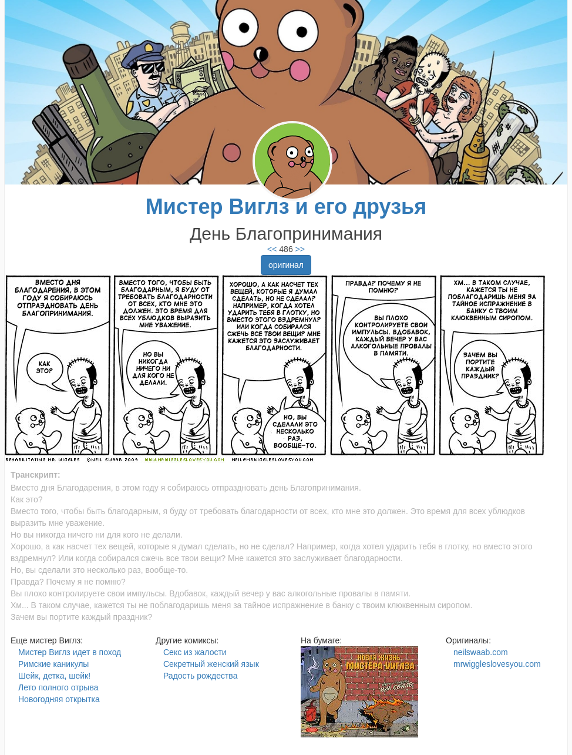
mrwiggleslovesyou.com (497, 664)
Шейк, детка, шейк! (54, 675)
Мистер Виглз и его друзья (286, 206)
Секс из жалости (195, 652)
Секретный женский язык (211, 664)
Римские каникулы (53, 664)
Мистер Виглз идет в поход (69, 652)
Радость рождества (200, 675)
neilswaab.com (480, 652)
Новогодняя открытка (59, 699)
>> (299, 249)
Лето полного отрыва (58, 687)
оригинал (286, 265)
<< (272, 249)
